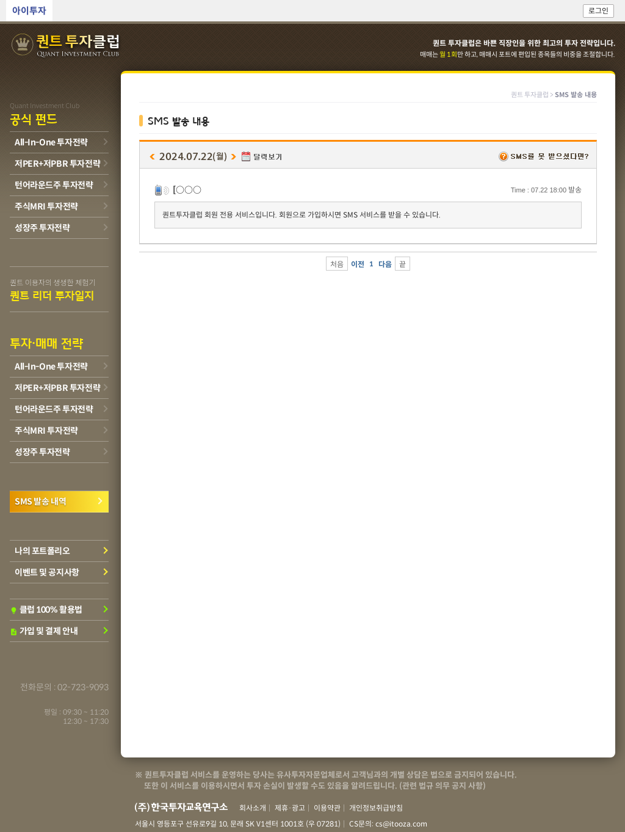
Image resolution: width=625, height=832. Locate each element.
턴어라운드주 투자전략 (54, 185)
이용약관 (327, 807)
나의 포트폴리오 (42, 551)
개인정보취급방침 (376, 807)
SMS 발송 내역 (40, 501)
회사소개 (252, 807)
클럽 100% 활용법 (46, 609)
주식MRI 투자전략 (46, 206)
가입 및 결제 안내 (44, 631)
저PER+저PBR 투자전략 (57, 163)
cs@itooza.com (401, 823)
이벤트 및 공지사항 (47, 572)
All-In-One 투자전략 (51, 142)
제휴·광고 (290, 807)
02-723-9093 (83, 687)
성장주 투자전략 (42, 227)
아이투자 (29, 10)
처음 (337, 264)
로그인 (598, 10)
